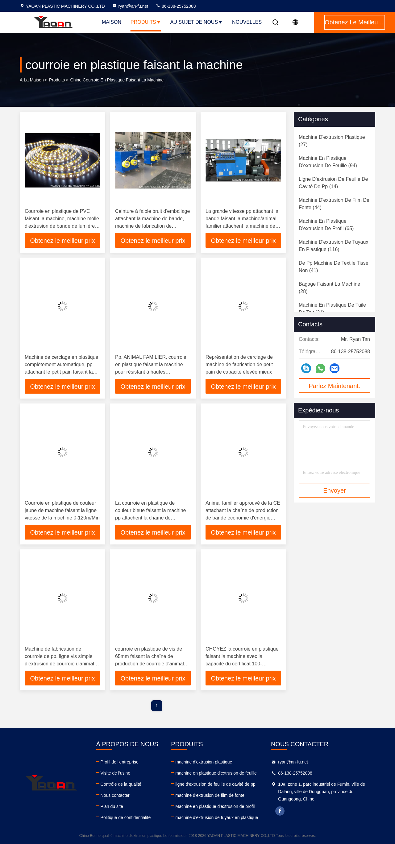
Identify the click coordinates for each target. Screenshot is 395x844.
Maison (111, 22)
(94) (328, 161)
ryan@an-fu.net (130, 6)
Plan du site (112, 806)
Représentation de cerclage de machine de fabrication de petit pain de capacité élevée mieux (239, 364)
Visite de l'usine (116, 773)
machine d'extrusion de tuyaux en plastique (216, 817)
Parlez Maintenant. (334, 386)
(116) (333, 245)
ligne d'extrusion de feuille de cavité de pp (215, 784)
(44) (334, 203)
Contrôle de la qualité (121, 784)
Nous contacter (115, 795)
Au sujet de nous (196, 22)
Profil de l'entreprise (120, 761)
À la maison (32, 79)
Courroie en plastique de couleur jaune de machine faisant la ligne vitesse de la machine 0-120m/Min (62, 510)
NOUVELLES (247, 22)
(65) (326, 224)
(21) (332, 308)
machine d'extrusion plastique (203, 761)
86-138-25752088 (176, 6)
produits (57, 79)
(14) (333, 182)
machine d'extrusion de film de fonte (209, 795)
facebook (280, 811)
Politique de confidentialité (126, 817)
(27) (332, 140)
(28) (329, 287)
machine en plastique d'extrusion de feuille (215, 773)
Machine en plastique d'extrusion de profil (215, 806)
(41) (333, 266)
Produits (146, 22)
